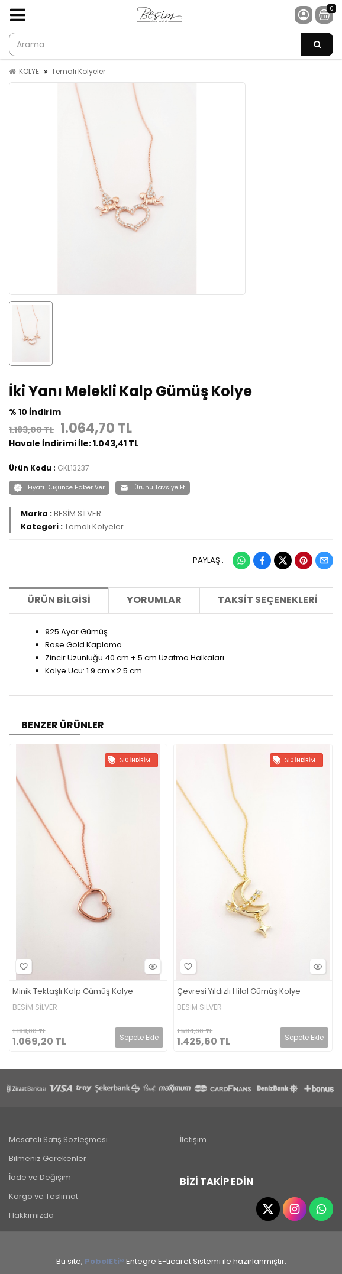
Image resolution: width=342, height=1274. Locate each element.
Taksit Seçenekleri (268, 600)
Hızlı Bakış (150, 966)
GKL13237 (73, 468)
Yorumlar (154, 600)
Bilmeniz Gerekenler (47, 1158)
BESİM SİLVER (77, 513)
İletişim (193, 1139)
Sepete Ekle (139, 1037)
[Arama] (317, 44)
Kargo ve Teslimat (43, 1196)
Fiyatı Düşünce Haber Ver (59, 487)
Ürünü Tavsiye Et (152, 487)
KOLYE (29, 71)
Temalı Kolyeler (78, 71)
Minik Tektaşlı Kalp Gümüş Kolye (72, 992)
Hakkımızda (31, 1215)
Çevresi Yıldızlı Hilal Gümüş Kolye (239, 992)
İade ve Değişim (40, 1177)
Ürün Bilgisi (59, 600)
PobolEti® (104, 1261)
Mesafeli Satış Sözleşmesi (58, 1139)
